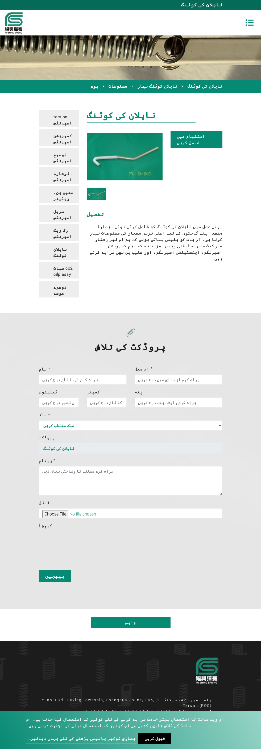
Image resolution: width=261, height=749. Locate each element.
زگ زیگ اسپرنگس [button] (62, 233)
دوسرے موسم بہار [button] (60, 291)
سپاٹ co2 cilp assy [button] (63, 271)
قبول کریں (155, 738)
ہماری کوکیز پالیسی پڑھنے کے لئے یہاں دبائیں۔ (81, 738)
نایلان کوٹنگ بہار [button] (60, 253)
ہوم (94, 86)
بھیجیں (54, 576)
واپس (130, 622)
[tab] (59, 118)
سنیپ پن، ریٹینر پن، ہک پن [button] (63, 196)
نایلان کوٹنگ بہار (157, 86)
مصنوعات (118, 86)
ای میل (144, 369)
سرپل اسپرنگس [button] (62, 214)
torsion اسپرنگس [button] (62, 120)
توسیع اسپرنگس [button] (62, 157)
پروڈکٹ (47, 437)
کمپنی (93, 391)
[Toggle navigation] (249, 22)
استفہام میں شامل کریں (191, 139)
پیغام (47, 460)
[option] (125, 156)
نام (44, 369)
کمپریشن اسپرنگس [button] (62, 139)
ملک (44, 414)
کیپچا (45, 525)
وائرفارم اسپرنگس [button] (64, 176)
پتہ (139, 391)
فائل (44, 502)
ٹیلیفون (48, 391)
